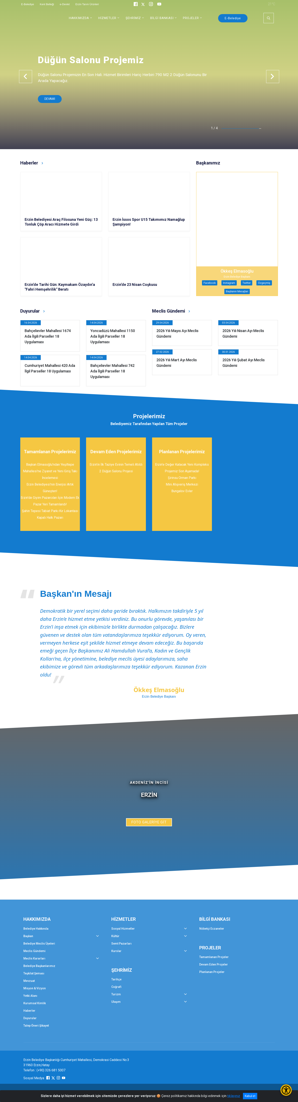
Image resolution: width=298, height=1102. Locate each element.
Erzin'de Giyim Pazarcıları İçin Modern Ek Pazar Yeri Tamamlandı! (50, 501)
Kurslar (116, 951)
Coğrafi (116, 986)
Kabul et (250, 1096)
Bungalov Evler (182, 491)
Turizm (116, 994)
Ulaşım (116, 1001)
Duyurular (30, 1018)
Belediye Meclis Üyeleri (39, 943)
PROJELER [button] (191, 18)
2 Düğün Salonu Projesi (116, 471)
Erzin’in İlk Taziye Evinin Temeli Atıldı (116, 464)
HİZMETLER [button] (107, 18)
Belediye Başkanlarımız (39, 966)
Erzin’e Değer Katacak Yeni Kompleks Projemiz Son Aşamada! (182, 468)
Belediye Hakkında (35, 928)
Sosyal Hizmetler (123, 928)
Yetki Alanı (30, 995)
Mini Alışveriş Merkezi (182, 484)
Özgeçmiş (264, 282)
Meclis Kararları (34, 958)
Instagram (229, 282)
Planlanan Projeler (212, 972)
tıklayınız (233, 1096)
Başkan (28, 936)
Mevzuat (29, 980)
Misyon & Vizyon (34, 988)
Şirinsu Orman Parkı (182, 478)
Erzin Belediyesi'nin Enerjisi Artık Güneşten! (50, 487)
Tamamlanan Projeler (214, 957)
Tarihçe (116, 979)
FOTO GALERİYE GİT (149, 822)
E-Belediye (233, 18)
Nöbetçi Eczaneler (211, 928)
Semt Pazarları (121, 943)
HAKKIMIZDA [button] (79, 18)
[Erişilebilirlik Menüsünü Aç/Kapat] (286, 1090)
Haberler (29, 1010)
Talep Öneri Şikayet (36, 1025)
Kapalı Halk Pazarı (50, 518)
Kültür (115, 936)
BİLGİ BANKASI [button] (162, 18)
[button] (25, 76)
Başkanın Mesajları (237, 291)
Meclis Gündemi (34, 951)
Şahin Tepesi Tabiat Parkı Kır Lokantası (50, 511)
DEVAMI (49, 99)
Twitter (247, 282)
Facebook (210, 282)
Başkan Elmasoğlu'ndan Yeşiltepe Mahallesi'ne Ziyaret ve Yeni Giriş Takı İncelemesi (50, 471)
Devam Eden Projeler (213, 964)
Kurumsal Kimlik (34, 1003)
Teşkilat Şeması (33, 973)
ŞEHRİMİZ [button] (133, 18)
